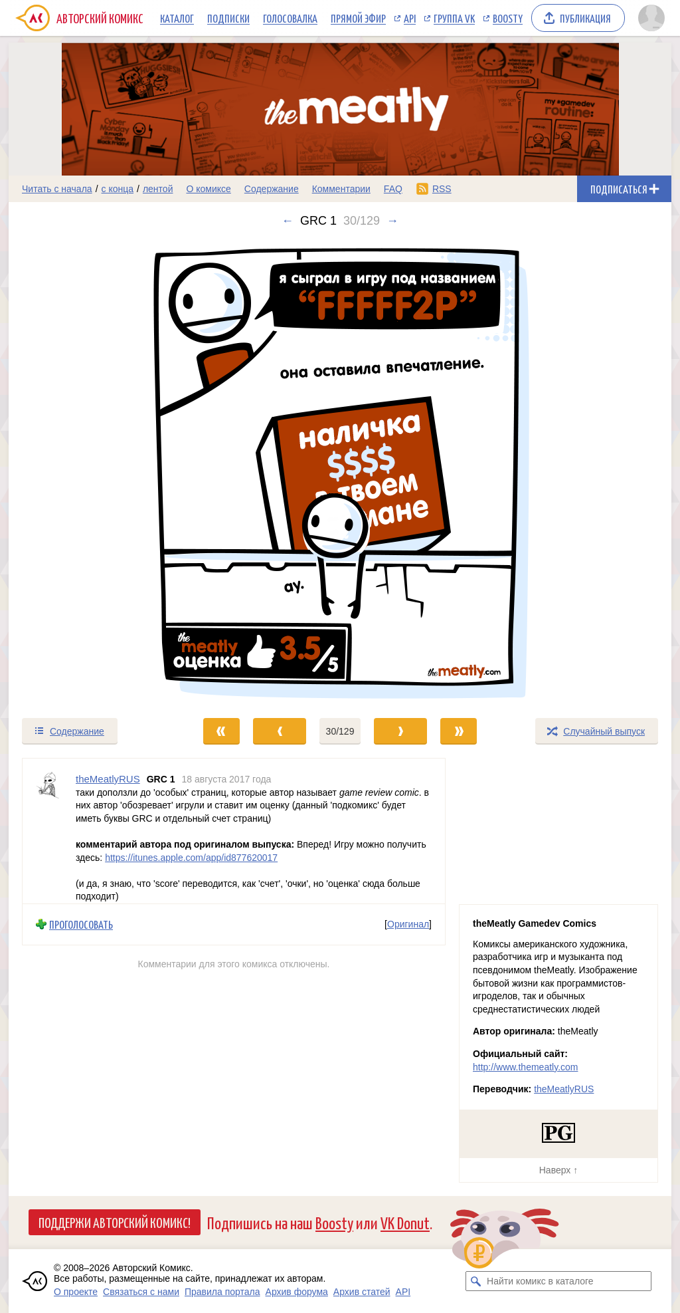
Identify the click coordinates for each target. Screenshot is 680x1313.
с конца (118, 188)
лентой (158, 188)
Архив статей (361, 1291)
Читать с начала (57, 188)
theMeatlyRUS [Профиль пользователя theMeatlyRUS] (108, 778)
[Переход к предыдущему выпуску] (92, 472)
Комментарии (341, 188)
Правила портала (222, 1291)
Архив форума (297, 1291)
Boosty (508, 18)
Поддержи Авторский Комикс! (115, 1222)
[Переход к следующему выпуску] (340, 472)
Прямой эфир (358, 18)
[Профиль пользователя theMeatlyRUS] (49, 831)
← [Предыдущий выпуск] (288, 220)
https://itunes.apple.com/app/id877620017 (191, 857)
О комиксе (208, 188)
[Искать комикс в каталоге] (475, 1281)
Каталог (177, 18)
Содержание (271, 188)
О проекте (76, 1291)
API (410, 18)
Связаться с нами (141, 1291)
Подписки (228, 18)
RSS (442, 188)
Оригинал (408, 924)
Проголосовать (81, 924)
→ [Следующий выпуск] (392, 220)
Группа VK (454, 18)
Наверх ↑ (558, 1170)
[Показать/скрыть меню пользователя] (651, 18)
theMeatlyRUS (564, 1089)
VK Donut (405, 1222)
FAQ (393, 188)
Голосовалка (290, 18)
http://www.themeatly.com (525, 1067)
